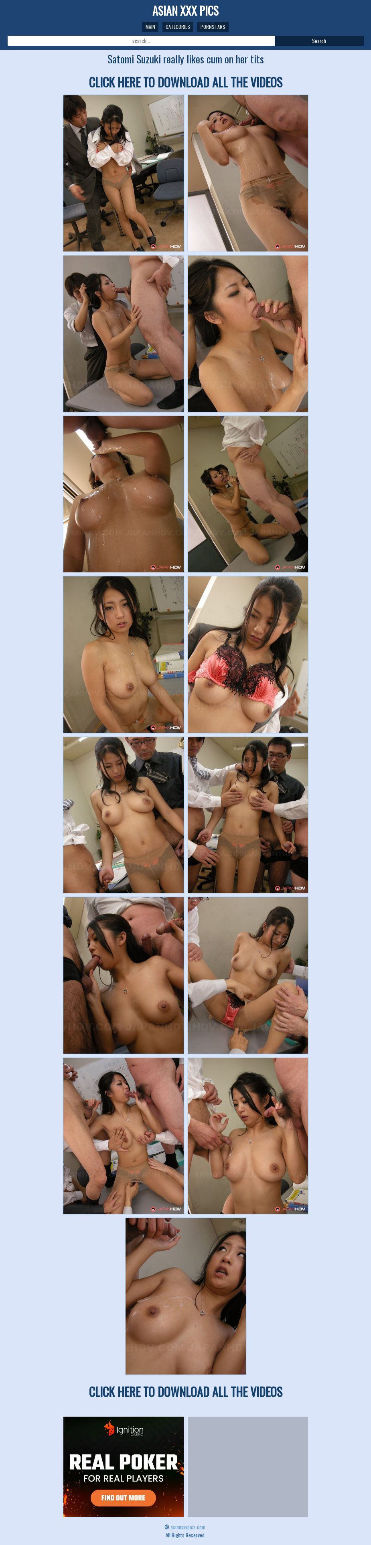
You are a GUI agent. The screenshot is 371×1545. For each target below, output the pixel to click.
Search (319, 40)
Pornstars (213, 26)
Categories (178, 26)
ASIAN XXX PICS (185, 10)
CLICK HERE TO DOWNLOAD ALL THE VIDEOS (185, 82)
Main (150, 26)
